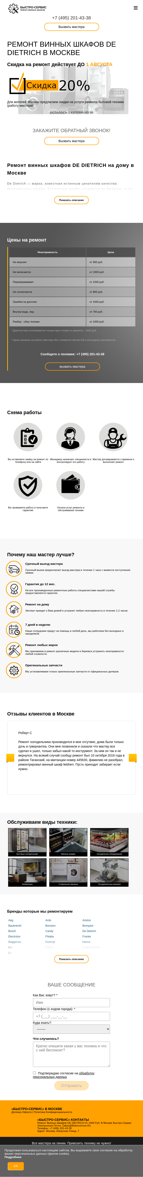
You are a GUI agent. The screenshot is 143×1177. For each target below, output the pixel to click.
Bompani (87, 925)
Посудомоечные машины (109, 872)
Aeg (10, 920)
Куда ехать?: (42, 1023)
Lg (10, 952)
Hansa (86, 942)
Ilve (10, 947)
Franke (86, 936)
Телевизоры (27, 872)
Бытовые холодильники (27, 841)
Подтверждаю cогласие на (63, 1075)
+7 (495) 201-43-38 (71, 17)
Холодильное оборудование (109, 841)
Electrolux (14, 936)
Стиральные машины (68, 872)
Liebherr (50, 952)
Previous (10, 758)
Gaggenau (14, 942)
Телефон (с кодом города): (54, 1009)
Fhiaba (49, 936)
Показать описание (71, 200)
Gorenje (50, 942)
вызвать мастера (72, 366)
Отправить (71, 1085)
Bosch (12, 931)
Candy (49, 931)
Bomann (50, 925)
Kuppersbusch (91, 947)
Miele (85, 952)
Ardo (48, 920)
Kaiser (49, 947)
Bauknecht (14, 925)
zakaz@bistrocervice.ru (76, 1125)
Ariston (86, 920)
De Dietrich (89, 931)
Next (133, 758)
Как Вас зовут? (45, 995)
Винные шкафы (68, 841)
